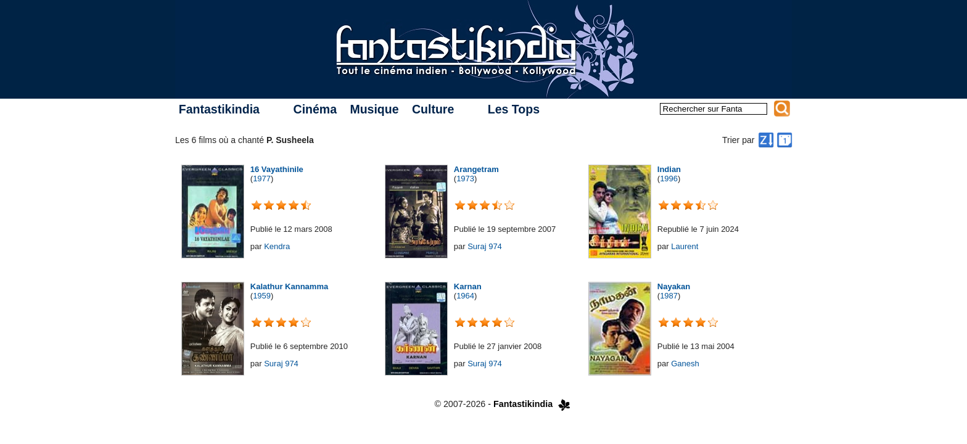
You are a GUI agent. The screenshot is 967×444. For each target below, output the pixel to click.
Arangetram (476, 169)
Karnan (468, 286)
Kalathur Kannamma (289, 286)
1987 (669, 295)
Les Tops (514, 109)
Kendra (277, 246)
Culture (433, 109)
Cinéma (315, 109)
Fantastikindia (219, 109)
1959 (262, 295)
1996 (669, 178)
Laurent (684, 246)
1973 (465, 178)
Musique (374, 109)
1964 (465, 295)
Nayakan (673, 286)
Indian (669, 169)
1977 (262, 178)
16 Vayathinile (276, 169)
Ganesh (685, 363)
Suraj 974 (484, 246)
